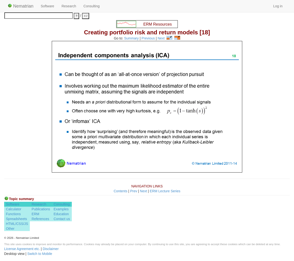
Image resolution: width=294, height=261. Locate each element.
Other (10, 229)
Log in (278, 6)
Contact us (61, 219)
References (40, 219)
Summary (131, 38)
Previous (148, 38)
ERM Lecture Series (165, 191)
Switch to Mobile (39, 254)
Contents (120, 191)
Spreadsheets (16, 219)
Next (161, 38)
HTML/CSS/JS (17, 224)
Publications (41, 209)
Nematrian (20, 6)
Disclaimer (51, 249)
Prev (133, 191)
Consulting (92, 6)
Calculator (13, 209)
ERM (35, 214)
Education (61, 214)
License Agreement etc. (22, 249)
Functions (13, 214)
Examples (60, 209)
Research (69, 6)
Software (47, 6)
